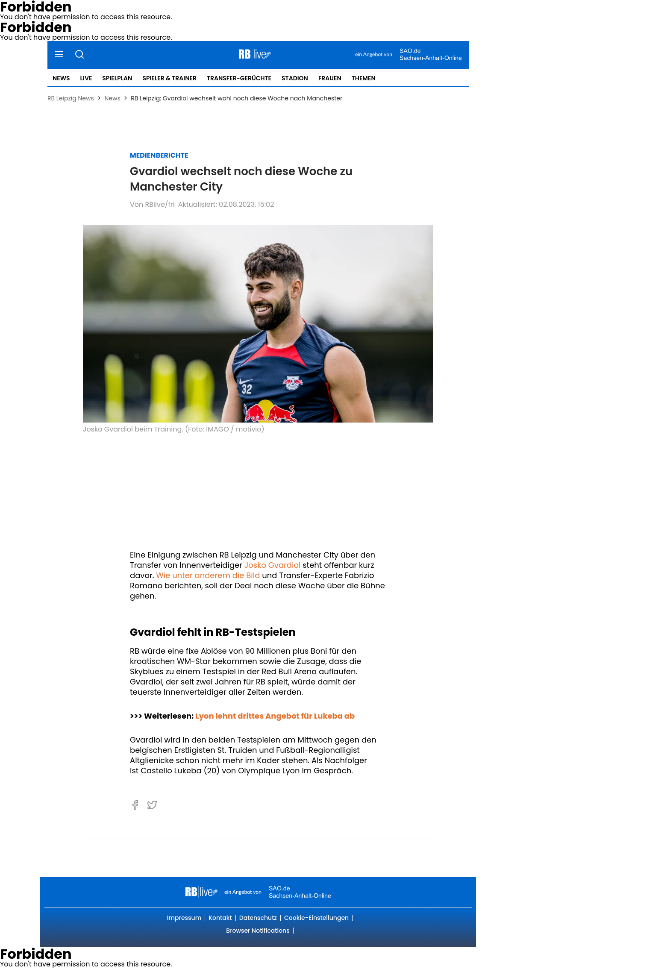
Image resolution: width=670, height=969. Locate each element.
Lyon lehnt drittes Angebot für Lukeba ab (275, 716)
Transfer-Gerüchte (239, 78)
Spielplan (117, 78)
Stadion (295, 78)
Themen (364, 78)
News (61, 78)
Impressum (184, 918)
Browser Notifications (257, 931)
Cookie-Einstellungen (316, 918)
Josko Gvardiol (272, 565)
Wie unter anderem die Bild (208, 575)
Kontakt (220, 918)
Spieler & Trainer (169, 78)
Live (86, 78)
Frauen (329, 78)
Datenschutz (258, 918)
